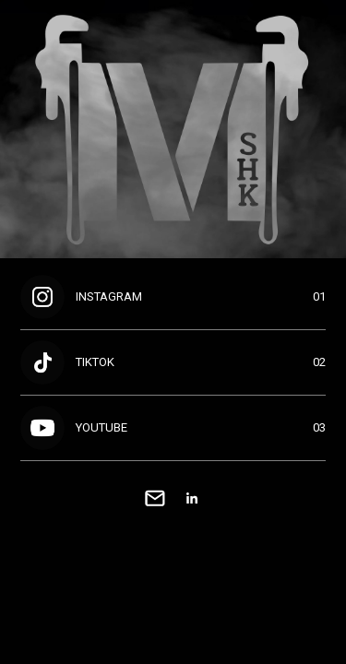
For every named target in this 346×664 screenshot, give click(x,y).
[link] (155, 498)
